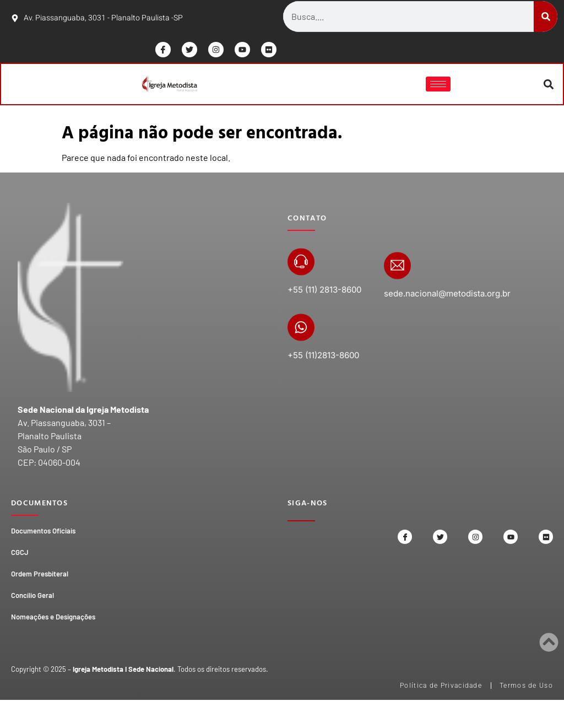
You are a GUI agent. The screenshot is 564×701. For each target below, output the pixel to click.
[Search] (545, 16)
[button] (548, 85)
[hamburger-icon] (437, 84)
